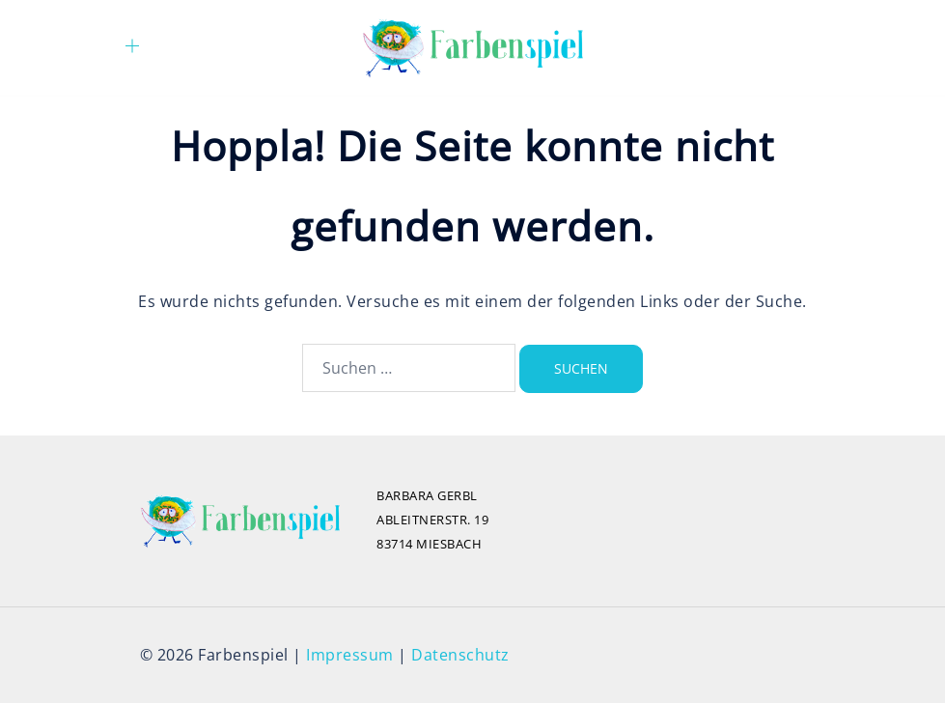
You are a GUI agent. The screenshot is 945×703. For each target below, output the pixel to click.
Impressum (350, 654)
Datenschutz (460, 654)
